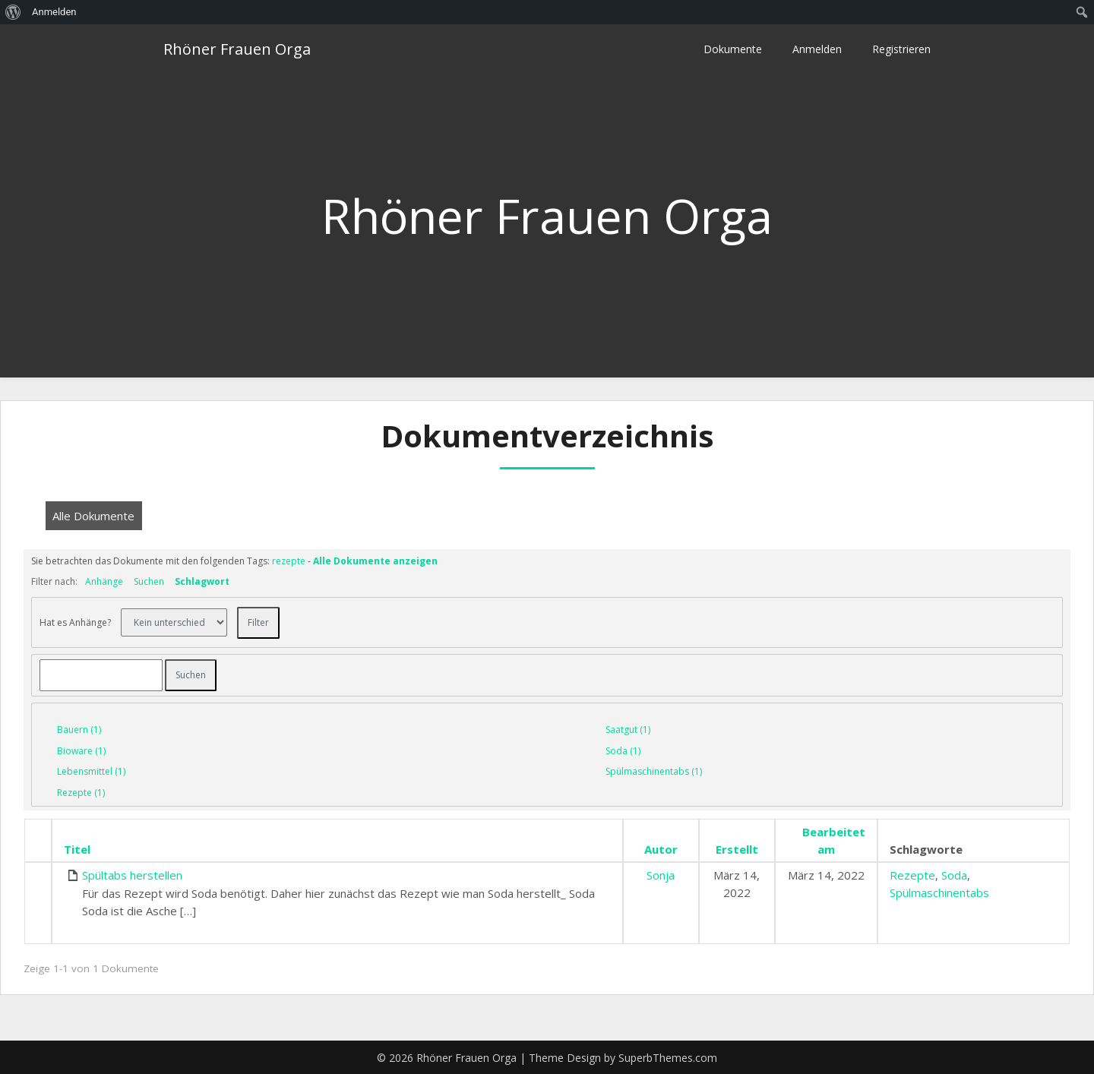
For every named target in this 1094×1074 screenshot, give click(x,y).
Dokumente (733, 49)
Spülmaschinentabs (939, 892)
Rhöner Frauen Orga (237, 49)
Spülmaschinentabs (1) (653, 771)
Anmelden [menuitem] (54, 11)
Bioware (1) (81, 750)
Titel (77, 849)
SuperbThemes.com (667, 1057)
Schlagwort (202, 581)
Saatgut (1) (627, 729)
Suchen (149, 581)
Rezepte (912, 875)
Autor (661, 849)
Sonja (661, 875)
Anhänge (104, 581)
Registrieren (901, 49)
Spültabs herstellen (132, 875)
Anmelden (817, 49)
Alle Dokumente (93, 515)
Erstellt (737, 849)
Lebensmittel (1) (91, 771)
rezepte (288, 560)
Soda (954, 875)
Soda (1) (622, 750)
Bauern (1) (79, 729)
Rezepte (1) (81, 792)
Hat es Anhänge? (75, 621)
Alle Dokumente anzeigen (375, 560)
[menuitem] (13, 12)
